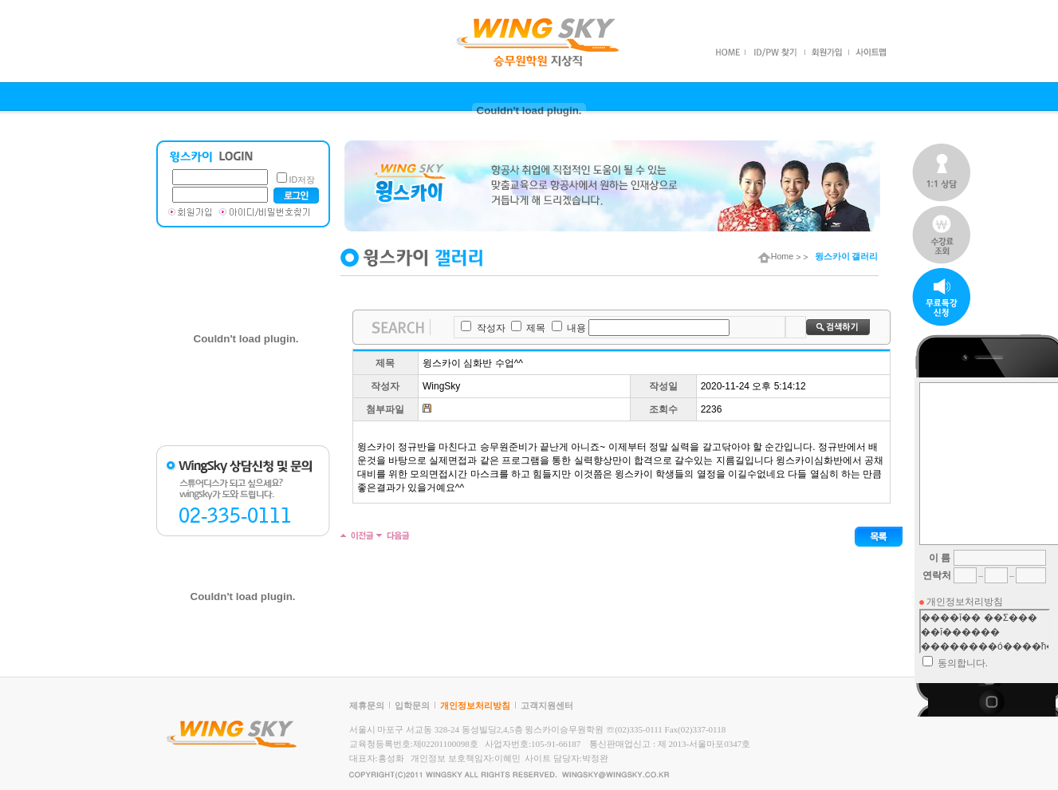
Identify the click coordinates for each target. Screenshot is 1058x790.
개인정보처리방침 (475, 705)
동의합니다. (963, 663)
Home (775, 256)
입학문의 (412, 705)
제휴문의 (366, 705)
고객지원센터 (547, 705)
